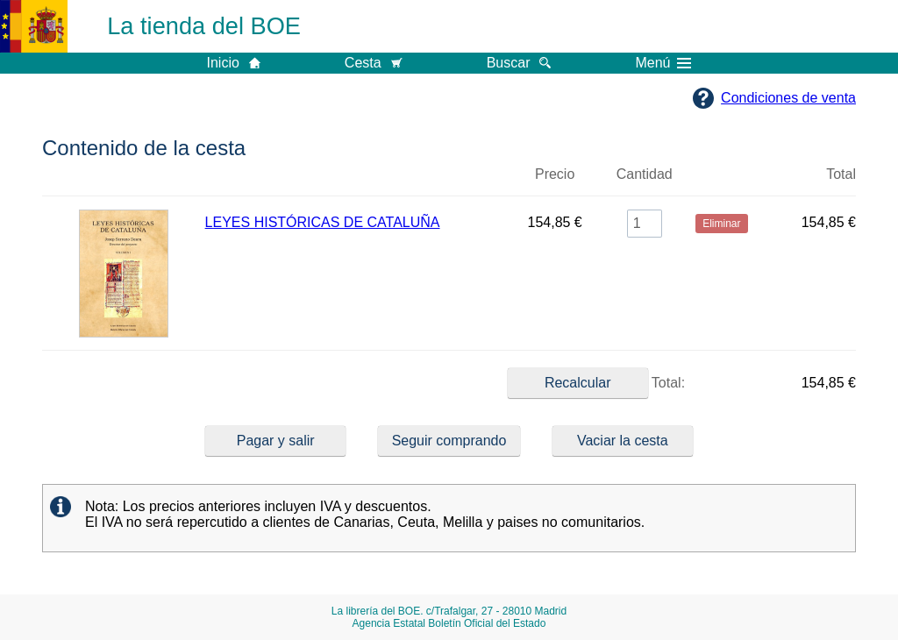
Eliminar (722, 181)
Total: (596, 383)
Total (841, 174)
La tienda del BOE (204, 25)
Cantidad (644, 174)
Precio (554, 174)
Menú (663, 63)
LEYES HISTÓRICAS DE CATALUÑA (322, 222)
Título (355, 181)
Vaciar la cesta (622, 440)
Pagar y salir (276, 440)
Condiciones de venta (788, 97)
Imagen (123, 181)
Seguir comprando (449, 440)
